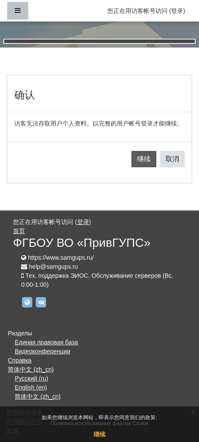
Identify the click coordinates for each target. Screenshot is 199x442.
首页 (19, 230)
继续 (144, 159)
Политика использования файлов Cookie (99, 424)
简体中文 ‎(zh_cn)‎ (31, 369)
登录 (177, 10)
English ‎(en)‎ (31, 387)
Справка (19, 360)
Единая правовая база (46, 342)
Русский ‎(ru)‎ (31, 378)
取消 (172, 159)
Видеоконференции (42, 351)
